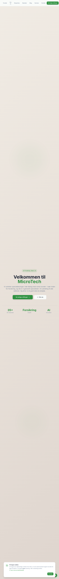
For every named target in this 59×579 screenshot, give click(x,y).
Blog (31, 3)
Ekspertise (17, 3)
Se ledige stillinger (52, 3)
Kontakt (43, 3)
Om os (10, 3)
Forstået (50, 575)
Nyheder (24, 3)
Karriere (37, 3)
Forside (5, 3)
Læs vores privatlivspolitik (16, 571)
